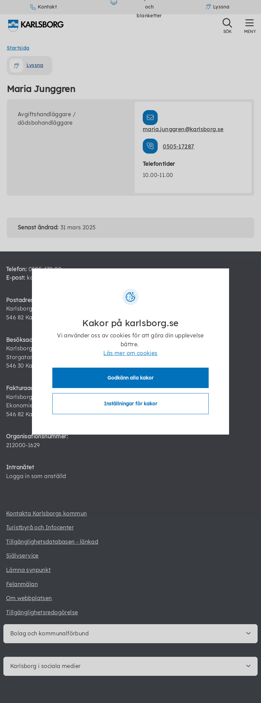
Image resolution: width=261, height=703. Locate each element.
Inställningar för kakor (130, 404)
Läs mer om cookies (130, 353)
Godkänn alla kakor (130, 378)
